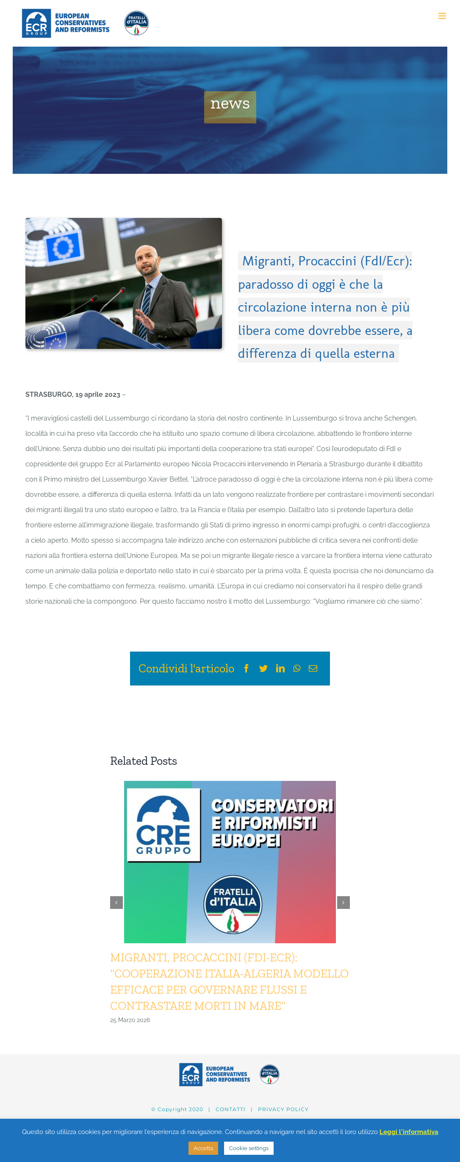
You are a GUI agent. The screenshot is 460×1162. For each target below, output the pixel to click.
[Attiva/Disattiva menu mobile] (442, 15)
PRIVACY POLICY (283, 1109)
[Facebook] (246, 668)
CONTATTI (231, 1109)
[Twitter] (263, 668)
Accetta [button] (203, 1148)
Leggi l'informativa (409, 1132)
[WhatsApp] (297, 668)
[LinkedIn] (280, 668)
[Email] (313, 668)
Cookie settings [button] (249, 1148)
